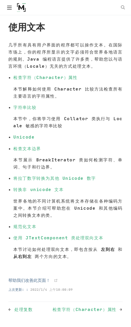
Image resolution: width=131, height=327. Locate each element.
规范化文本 (24, 226)
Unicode (24, 137)
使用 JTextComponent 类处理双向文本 (58, 237)
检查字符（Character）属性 (45, 77)
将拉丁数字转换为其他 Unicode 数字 (54, 178)
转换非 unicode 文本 (38, 189)
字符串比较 (24, 107)
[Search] (123, 7)
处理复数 (23, 309)
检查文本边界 (27, 148)
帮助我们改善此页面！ (29, 280)
